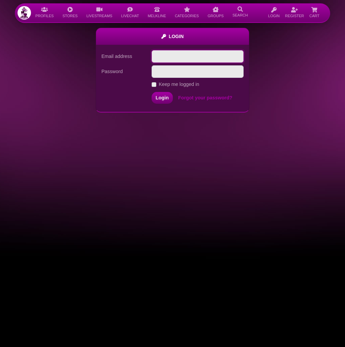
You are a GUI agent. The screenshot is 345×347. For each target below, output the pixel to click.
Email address (116, 56)
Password (112, 71)
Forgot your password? (205, 97)
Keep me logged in (179, 84)
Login (162, 97)
